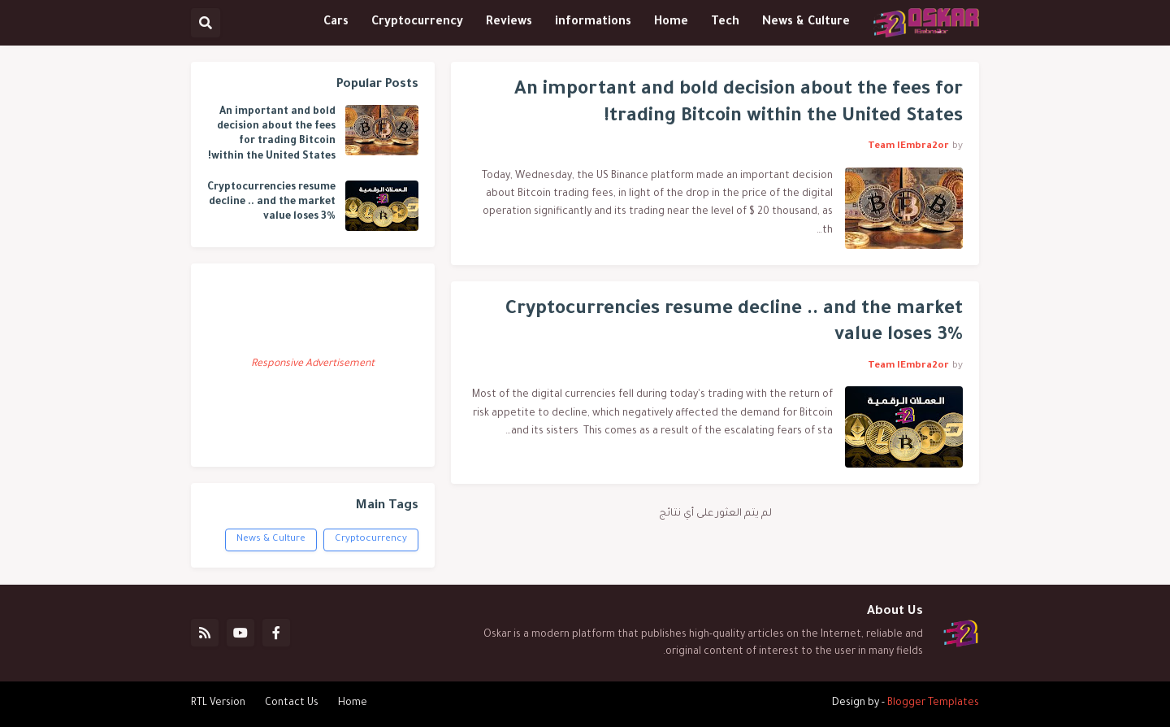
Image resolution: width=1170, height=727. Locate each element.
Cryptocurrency (371, 539)
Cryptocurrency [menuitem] (417, 22)
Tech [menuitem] (725, 22)
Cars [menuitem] (336, 22)
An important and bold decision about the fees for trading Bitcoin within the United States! (738, 104)
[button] (205, 22)
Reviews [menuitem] (509, 22)
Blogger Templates (933, 703)
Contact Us (291, 703)
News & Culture (271, 539)
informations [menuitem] (593, 22)
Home (352, 703)
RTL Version (218, 703)
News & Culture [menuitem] (806, 22)
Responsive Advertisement (313, 364)
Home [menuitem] (671, 22)
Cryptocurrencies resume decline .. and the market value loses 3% (734, 323)
